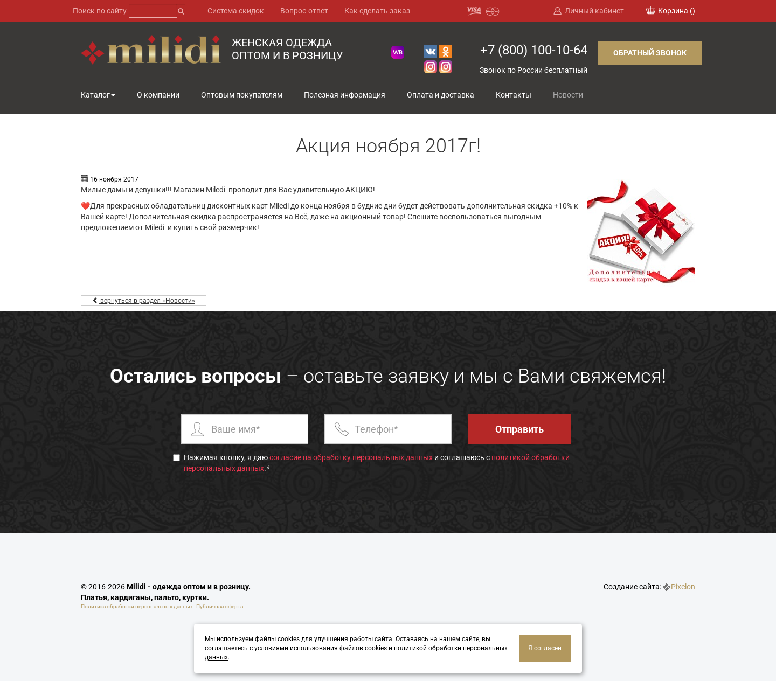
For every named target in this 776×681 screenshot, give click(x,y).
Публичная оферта (219, 606)
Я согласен (545, 648)
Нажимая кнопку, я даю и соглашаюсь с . (371, 462)
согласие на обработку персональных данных (351, 457)
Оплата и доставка (440, 95)
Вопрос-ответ (304, 10)
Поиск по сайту (100, 10)
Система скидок (235, 10)
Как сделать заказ (377, 10)
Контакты (513, 95)
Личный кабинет (594, 10)
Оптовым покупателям (241, 95)
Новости (568, 95)
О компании (158, 95)
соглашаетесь (226, 648)
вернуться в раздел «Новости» (143, 300)
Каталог (95, 95)
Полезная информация (344, 95)
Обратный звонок (650, 52)
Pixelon (683, 586)
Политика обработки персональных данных (137, 606)
